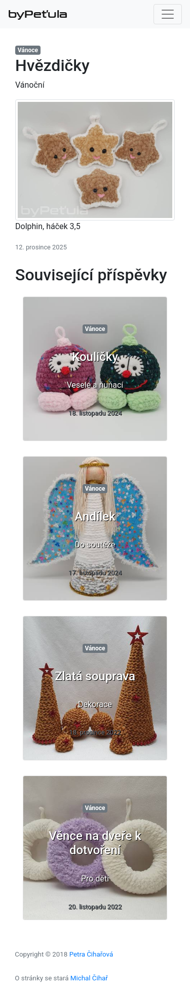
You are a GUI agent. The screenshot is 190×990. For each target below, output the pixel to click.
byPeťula (37, 14)
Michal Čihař (89, 978)
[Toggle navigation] (168, 14)
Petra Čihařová (91, 954)
